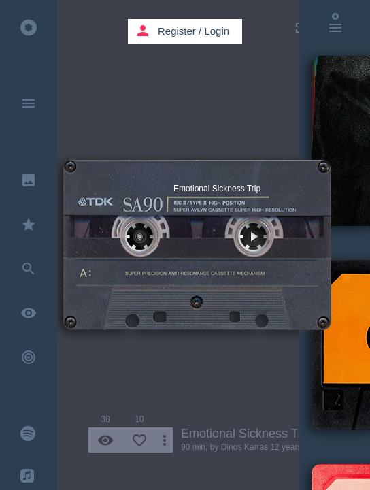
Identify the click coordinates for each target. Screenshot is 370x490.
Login (216, 31)
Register (177, 31)
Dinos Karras (244, 447)
